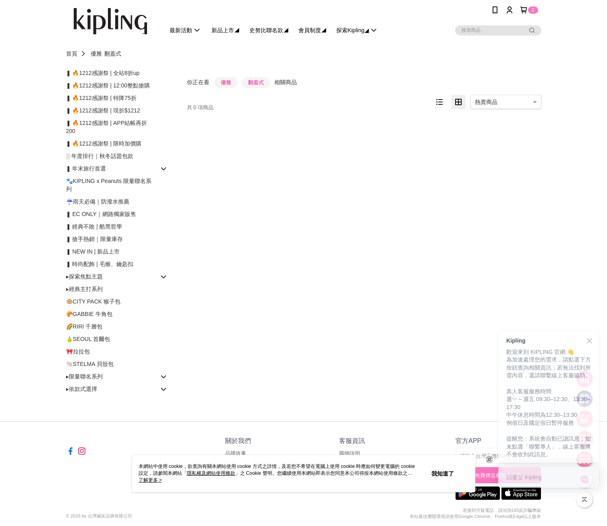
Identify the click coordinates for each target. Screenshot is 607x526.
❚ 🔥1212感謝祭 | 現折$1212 (103, 110)
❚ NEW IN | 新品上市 (93, 251)
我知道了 (442, 473)
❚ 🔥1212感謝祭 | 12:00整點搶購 (108, 85)
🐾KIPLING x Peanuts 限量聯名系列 (108, 185)
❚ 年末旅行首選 (86, 168)
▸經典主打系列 (84, 289)
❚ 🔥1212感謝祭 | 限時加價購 (103, 143)
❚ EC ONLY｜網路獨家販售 (101, 214)
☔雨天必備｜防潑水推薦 (97, 201)
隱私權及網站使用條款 (211, 473)
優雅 (96, 53)
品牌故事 (235, 453)
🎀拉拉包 (78, 351)
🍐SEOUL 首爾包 (88, 339)
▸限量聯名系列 (84, 376)
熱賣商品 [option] (486, 102)
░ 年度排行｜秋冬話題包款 (100, 156)
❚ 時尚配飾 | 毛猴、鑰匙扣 (99, 264)
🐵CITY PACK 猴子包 (93, 301)
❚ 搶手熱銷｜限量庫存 (94, 239)
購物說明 (349, 453)
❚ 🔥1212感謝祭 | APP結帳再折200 (106, 127)
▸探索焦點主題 (84, 276)
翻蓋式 (112, 53)
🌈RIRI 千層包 (84, 326)
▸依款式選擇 (81, 389)
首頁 (71, 53)
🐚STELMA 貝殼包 (90, 364)
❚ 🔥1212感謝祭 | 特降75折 (101, 98)
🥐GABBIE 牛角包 (89, 314)
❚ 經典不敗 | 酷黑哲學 (94, 226)
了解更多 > (150, 480)
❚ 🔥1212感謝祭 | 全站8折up (103, 73)
